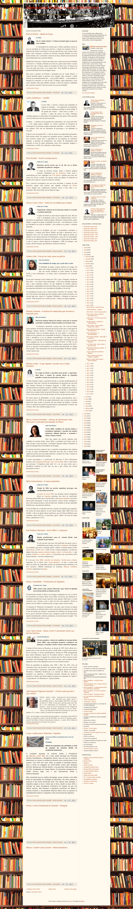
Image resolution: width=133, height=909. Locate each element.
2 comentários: (56, 92)
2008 (85, 446)
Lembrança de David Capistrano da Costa (95, 732)
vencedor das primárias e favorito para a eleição (60, 560)
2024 (85, 252)
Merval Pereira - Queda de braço (39, 34)
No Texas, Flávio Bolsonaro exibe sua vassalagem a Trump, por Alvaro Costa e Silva (98, 211)
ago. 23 (89, 286)
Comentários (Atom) (36, 892)
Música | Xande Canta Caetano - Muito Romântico (47, 847)
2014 (85, 432)
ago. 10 (89, 373)
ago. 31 (89, 268)
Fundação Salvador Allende (91, 771)
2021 (85, 416)
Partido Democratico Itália (90, 775)
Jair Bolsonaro (61, 173)
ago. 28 (89, 275)
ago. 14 (89, 363)
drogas (45, 569)
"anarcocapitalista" (54, 562)
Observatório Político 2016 (91, 232)
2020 (85, 418)
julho (86, 396)
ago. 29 (89, 272)
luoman (70, 901)
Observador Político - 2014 (91, 236)
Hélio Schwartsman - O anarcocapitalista (43, 481)
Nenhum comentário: (58, 251)
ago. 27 (89, 277)
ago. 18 (89, 298)
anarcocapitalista (64, 498)
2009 (85, 444)
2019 (85, 420)
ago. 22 (89, 289)
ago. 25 (89, 282)
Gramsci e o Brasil (88, 783)
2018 (85, 423)
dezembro (88, 256)
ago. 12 (89, 368)
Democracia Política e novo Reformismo (62, 7)
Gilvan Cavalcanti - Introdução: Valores (94, 694)
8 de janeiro (56, 175)
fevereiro (87, 408)
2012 (85, 437)
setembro (88, 263)
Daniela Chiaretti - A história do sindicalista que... (95, 322)
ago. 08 (89, 377)
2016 (85, 427)
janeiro (87, 410)
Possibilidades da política (90, 779)
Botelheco (86, 763)
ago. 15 (89, 305)
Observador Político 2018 (90, 228)
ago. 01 (89, 393)
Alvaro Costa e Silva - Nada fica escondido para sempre (49, 203)
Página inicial (52, 889)
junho (87, 399)
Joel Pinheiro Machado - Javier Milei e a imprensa (46, 530)
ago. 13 (89, 366)
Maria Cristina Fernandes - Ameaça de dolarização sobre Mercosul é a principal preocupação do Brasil (49, 420)
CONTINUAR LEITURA (32, 88)
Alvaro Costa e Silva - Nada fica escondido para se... (95, 314)
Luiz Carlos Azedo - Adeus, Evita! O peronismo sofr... (96, 345)
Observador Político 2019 (90, 226)
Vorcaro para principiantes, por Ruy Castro (98, 100)
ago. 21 (89, 291)
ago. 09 (89, 375)
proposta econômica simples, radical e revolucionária (55, 552)
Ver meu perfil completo (88, 93)
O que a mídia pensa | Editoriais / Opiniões (96, 150)
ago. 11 (89, 370)
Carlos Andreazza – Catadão (37, 98)
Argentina (47, 496)
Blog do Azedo (87, 761)
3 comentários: (56, 576)
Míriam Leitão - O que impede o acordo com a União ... (95, 326)
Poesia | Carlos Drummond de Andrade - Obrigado (46, 805)
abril (86, 403)
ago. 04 (89, 387)
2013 (85, 434)
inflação (32, 550)
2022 (85, 413)
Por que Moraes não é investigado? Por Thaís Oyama (97, 113)
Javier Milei (39, 560)
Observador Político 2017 (90, 230)
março (87, 406)
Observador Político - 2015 (91, 234)
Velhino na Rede (88, 765)
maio (86, 401)
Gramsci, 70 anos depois (90, 728)
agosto (87, 266)
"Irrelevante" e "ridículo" (90, 701)
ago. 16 (89, 303)
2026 (85, 247)
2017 (85, 425)
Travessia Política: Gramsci (91, 748)
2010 (85, 441)
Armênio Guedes (88, 711)
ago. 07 (89, 380)
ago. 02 (89, 391)
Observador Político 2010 (90, 240)
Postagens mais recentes (33, 889)
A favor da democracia (90, 699)
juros (43, 550)
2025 (85, 250)
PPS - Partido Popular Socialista (92, 777)
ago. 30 (89, 270)
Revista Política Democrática (91, 769)
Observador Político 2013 (90, 238)
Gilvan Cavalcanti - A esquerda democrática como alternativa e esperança (95, 688)
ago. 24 (89, 284)
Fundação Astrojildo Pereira (91, 767)
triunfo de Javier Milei (46, 494)
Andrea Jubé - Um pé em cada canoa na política (45, 256)
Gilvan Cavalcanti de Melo (99, 46)
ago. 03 (89, 389)
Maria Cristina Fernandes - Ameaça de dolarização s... (96, 330)
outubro (87, 261)
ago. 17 (89, 300)
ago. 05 (89, 384)
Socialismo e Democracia (90, 781)
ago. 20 (89, 293)
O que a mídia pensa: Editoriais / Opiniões (43, 733)
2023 (85, 254)
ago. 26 (89, 279)
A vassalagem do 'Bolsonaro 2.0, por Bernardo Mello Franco (98, 186)
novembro (88, 259)
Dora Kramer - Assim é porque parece (41, 158)
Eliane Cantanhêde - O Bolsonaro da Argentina (45, 582)
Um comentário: (56, 197)
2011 (85, 439)
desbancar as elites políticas (41, 554)
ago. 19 (89, 296)
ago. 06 (89, 382)
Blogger (82, 901)
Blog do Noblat (88, 773)
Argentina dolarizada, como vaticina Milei (49, 462)
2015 (85, 430)
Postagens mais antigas (70, 889)
